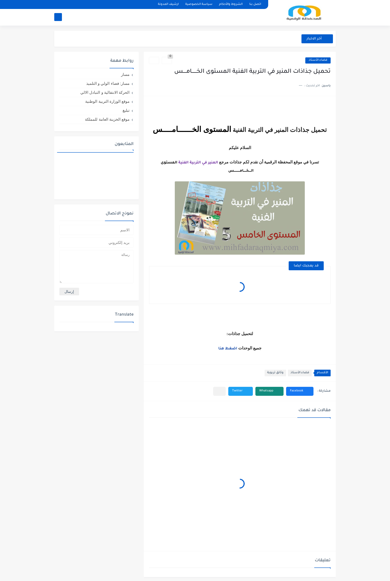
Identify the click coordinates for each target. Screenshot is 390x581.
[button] (299, 391)
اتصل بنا (255, 4)
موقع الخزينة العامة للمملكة (107, 119)
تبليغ (126, 110)
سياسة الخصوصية (198, 4)
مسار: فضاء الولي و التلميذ (107, 83)
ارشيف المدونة (168, 4)
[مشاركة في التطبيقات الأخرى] (219, 391)
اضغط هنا (228, 349)
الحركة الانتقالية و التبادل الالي (104, 92)
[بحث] (58, 17)
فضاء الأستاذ (318, 60)
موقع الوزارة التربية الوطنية (107, 101)
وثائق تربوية (275, 373)
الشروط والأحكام (231, 4)
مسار (125, 74)
